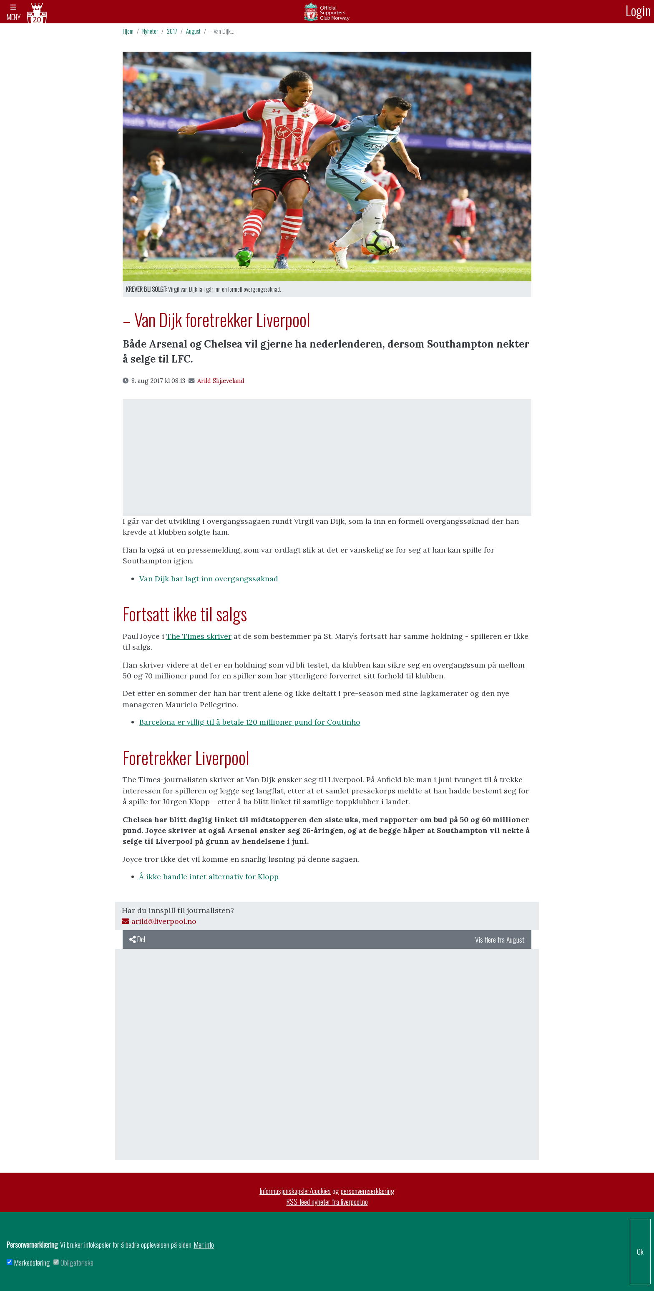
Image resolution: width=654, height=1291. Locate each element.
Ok (640, 1251)
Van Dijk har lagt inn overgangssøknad (208, 578)
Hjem (128, 31)
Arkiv (327, 11)
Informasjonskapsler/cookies (295, 1190)
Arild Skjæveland (216, 381)
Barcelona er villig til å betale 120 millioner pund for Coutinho (249, 722)
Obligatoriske (76, 1262)
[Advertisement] (327, 457)
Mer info (204, 1244)
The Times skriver (198, 636)
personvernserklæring (368, 1190)
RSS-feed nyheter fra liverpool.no (327, 1201)
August (193, 31)
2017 (172, 31)
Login (638, 10)
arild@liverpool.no (159, 921)
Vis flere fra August (499, 939)
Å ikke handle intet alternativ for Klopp (209, 876)
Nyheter (150, 31)
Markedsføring (32, 1262)
